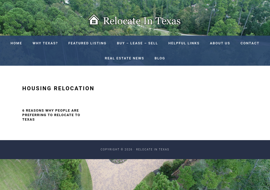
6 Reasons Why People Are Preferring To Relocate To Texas (51, 114)
